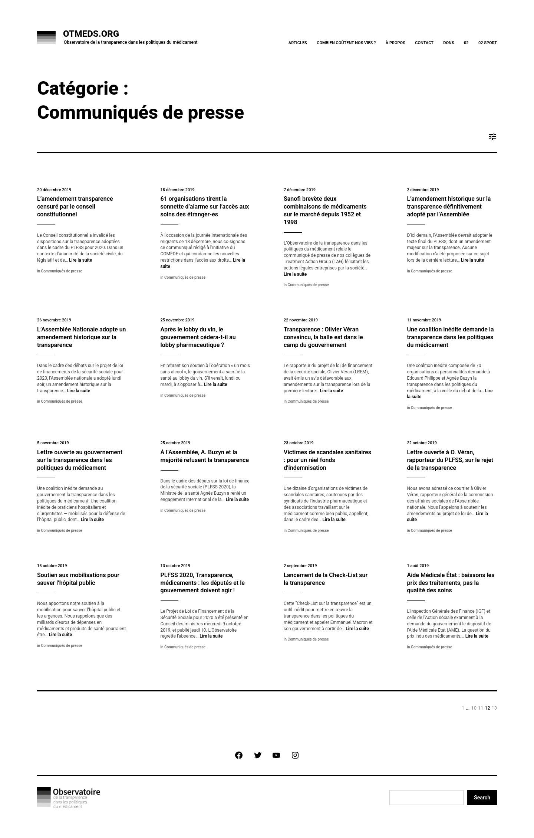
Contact (424, 42)
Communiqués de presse (61, 271)
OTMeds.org (91, 34)
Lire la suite (80, 260)
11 (480, 708)
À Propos (395, 42)
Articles (298, 42)
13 (494, 708)
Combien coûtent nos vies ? (346, 42)
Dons (448, 42)
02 (466, 42)
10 (474, 708)
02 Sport (487, 42)
